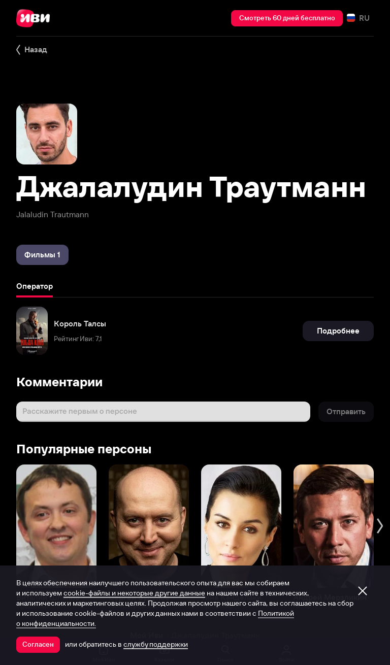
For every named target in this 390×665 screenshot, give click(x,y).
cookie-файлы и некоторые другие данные (134, 593)
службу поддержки (155, 644)
